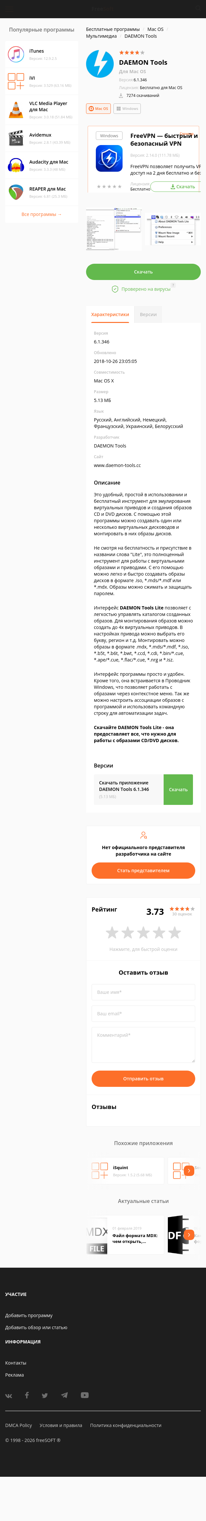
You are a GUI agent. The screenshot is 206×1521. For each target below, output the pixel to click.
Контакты (15, 1363)
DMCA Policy (18, 1425)
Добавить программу (28, 1315)
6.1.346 (133, 80)
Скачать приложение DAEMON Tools (124, 786)
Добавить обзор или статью (36, 1327)
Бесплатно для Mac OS (161, 87)
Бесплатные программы (113, 29)
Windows (127, 108)
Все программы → (42, 214)
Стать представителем (143, 870)
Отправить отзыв (143, 1078)
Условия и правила (61, 1425)
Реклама (14, 1375)
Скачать (143, 272)
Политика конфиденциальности (125, 1425)
